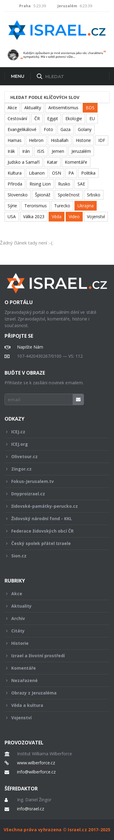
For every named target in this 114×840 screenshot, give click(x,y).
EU (92, 118)
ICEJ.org (53, 444)
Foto (48, 129)
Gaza (65, 129)
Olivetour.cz (53, 456)
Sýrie (12, 205)
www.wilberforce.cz (36, 763)
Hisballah (59, 140)
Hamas (15, 140)
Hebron (36, 140)
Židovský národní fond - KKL (53, 518)
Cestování (17, 118)
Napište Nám (30, 347)
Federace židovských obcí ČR (53, 531)
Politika (88, 173)
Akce (12, 107)
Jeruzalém (81, 151)
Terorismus (35, 205)
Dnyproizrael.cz (53, 494)
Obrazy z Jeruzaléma (53, 693)
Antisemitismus (63, 107)
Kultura (15, 173)
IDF (101, 140)
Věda (56, 216)
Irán (26, 151)
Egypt (52, 118)
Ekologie (73, 118)
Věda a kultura (53, 705)
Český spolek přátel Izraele (53, 543)
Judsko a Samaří (24, 162)
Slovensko (18, 195)
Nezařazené (53, 680)
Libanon (37, 173)
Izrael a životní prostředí (53, 655)
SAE (81, 184)
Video (74, 216)
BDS (90, 107)
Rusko (64, 184)
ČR (37, 118)
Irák (11, 151)
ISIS (40, 151)
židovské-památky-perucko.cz (53, 506)
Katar (52, 162)
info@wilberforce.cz (36, 772)
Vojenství (96, 216)
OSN (56, 173)
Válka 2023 (33, 216)
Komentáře (76, 162)
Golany (85, 129)
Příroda (15, 184)
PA (71, 173)
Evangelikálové (22, 129)
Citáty (53, 631)
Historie (83, 140)
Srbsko (93, 195)
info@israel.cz (30, 809)
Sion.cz (53, 556)
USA (12, 216)
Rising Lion (40, 184)
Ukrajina (86, 205)
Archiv (53, 618)
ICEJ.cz (53, 432)
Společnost (69, 195)
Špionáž (42, 195)
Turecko (62, 205)
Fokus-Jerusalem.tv (53, 481)
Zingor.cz (53, 469)
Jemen (58, 151)
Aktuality (32, 107)
